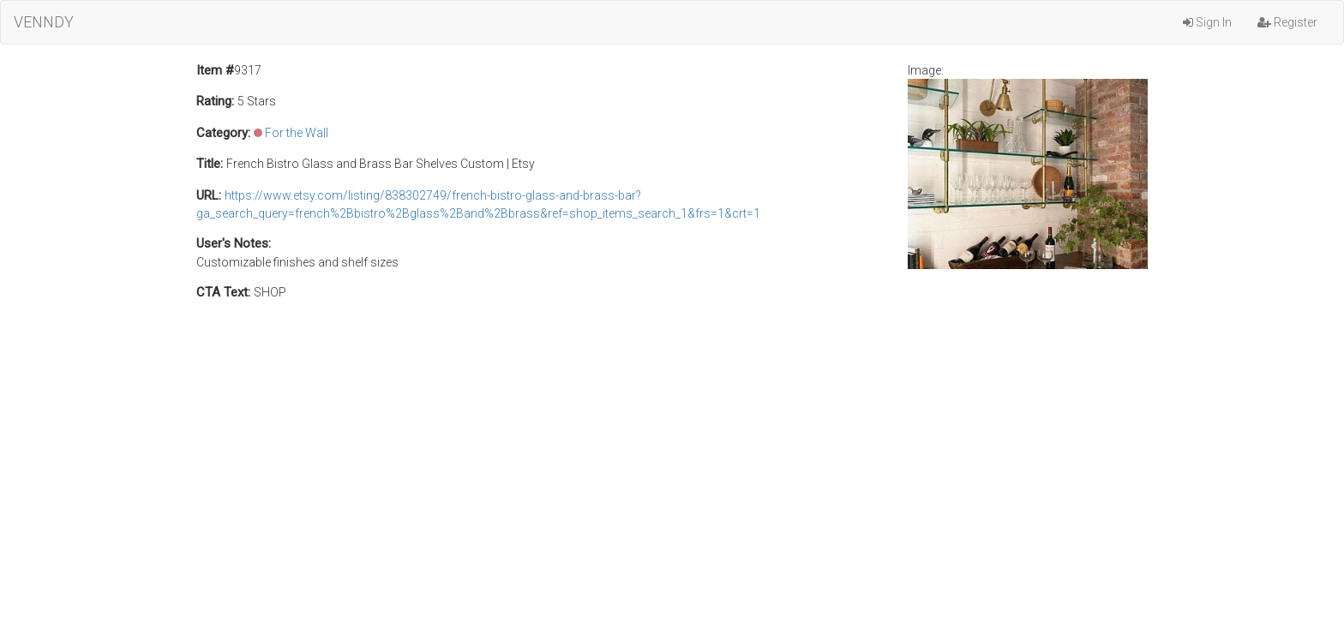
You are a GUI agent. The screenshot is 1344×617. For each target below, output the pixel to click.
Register (1287, 22)
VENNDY (44, 22)
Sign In (1207, 22)
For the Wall (296, 133)
